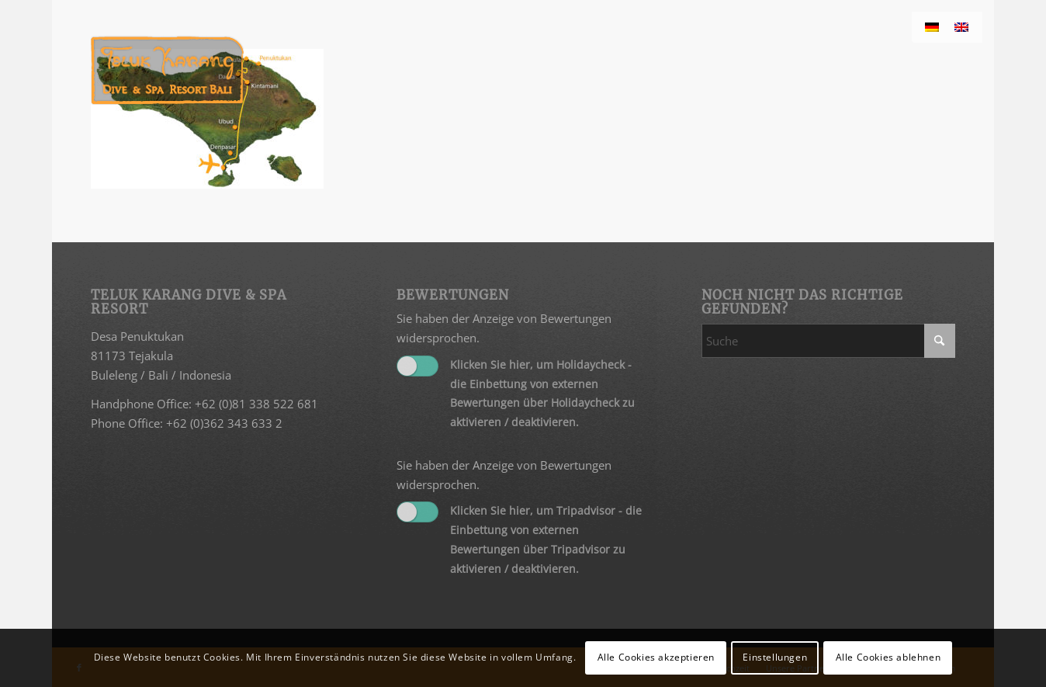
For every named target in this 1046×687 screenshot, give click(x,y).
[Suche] (828, 341)
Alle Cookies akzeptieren (656, 657)
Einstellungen (775, 657)
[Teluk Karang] (167, 70)
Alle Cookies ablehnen (888, 657)
